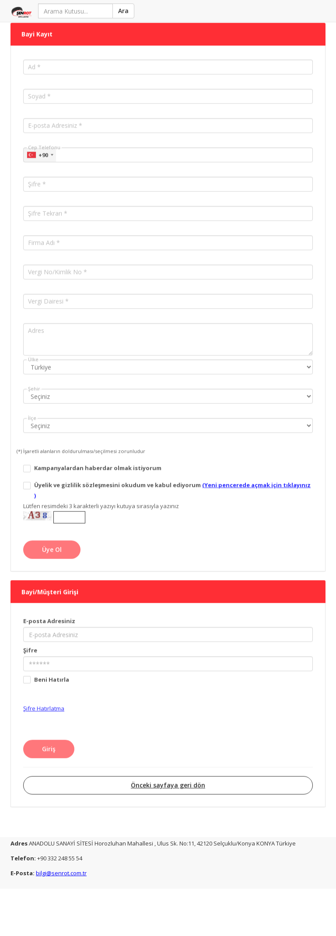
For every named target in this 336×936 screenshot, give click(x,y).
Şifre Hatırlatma (43, 700)
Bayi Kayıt (36, 27)
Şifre (30, 642)
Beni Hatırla (51, 671)
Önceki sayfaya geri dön (168, 777)
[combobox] (40, 147)
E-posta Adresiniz (49, 613)
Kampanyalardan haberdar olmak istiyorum (97, 460)
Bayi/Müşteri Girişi (49, 584)
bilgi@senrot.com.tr (61, 872)
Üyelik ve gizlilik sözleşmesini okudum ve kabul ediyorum (172, 482)
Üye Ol (52, 542)
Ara (122, 11)
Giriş (49, 741)
